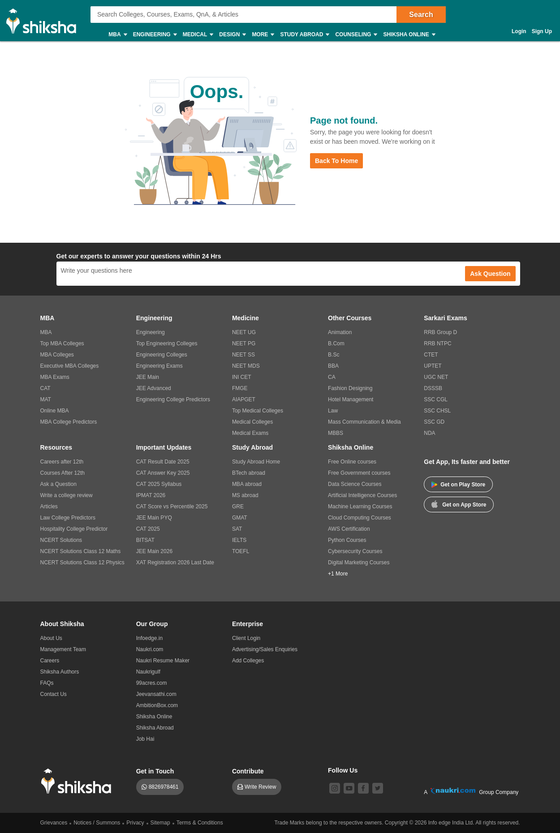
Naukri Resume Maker (163, 660)
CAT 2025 (148, 529)
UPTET (432, 366)
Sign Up (542, 31)
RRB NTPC (437, 343)
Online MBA (54, 411)
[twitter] (377, 788)
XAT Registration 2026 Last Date (175, 562)
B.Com (336, 343)
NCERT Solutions (61, 540)
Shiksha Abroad (155, 728)
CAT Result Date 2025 (163, 462)
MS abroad (245, 495)
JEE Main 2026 (154, 551)
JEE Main (147, 377)
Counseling (355, 34)
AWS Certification (349, 529)
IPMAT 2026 (151, 495)
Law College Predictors (67, 518)
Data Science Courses (354, 484)
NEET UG (244, 332)
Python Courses (347, 540)
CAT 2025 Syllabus (159, 484)
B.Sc (333, 355)
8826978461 (164, 787)
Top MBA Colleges (62, 343)
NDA (429, 433)
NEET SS (243, 355)
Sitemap (160, 823)
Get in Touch (155, 771)
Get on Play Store (458, 484)
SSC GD (434, 422)
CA (332, 377)
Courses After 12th (62, 473)
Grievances (54, 823)
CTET (431, 355)
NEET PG (243, 343)
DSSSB (433, 388)
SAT (237, 529)
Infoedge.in (149, 638)
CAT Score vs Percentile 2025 (172, 506)
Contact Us (53, 694)
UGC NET (436, 377)
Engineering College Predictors (173, 399)
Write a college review (66, 495)
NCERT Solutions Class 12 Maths (80, 551)
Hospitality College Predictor (74, 529)
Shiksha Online (408, 34)
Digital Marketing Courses (358, 562)
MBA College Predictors (68, 422)
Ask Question (490, 273)
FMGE (240, 388)
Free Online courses (352, 462)
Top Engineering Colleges (167, 343)
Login (519, 31)
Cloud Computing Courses (359, 518)
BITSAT (145, 540)
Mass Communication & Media (364, 422)
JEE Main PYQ (154, 518)
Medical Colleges (252, 422)
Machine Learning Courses (360, 506)
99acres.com (151, 683)
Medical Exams (250, 433)
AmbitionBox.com (157, 705)
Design (232, 34)
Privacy (135, 823)
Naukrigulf (148, 672)
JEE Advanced (153, 388)
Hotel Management (350, 399)
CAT (45, 388)
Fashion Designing (350, 388)
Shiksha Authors (59, 672)
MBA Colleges (57, 355)
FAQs (47, 683)
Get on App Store (458, 504)
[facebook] (363, 788)
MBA (117, 34)
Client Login (246, 638)
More (262, 34)
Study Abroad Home (256, 462)
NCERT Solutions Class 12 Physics (82, 562)
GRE (238, 506)
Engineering (154, 34)
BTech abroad (248, 473)
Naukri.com (150, 649)
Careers (50, 660)
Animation (340, 332)
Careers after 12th (62, 462)
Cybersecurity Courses (355, 551)
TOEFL (240, 551)
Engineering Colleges (161, 355)
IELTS (239, 540)
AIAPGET (243, 399)
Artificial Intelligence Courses (362, 495)
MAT (45, 399)
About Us (51, 638)
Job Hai (145, 739)
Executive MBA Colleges (69, 366)
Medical (198, 34)
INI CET (241, 377)
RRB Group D (440, 332)
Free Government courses (359, 473)
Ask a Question (58, 484)
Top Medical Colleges (257, 411)
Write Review (260, 787)
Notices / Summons (96, 823)
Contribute (248, 771)
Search (421, 14)
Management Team (63, 649)
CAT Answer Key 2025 (163, 473)
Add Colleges (248, 660)
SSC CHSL (437, 411)
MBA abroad (247, 484)
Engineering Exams (159, 366)
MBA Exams (54, 377)
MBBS (335, 433)
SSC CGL (436, 399)
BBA (333, 366)
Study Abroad (304, 34)
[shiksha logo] (78, 781)
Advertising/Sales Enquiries (264, 649)
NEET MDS (246, 366)
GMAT (239, 518)
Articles (49, 506)
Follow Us (343, 770)
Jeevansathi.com (156, 694)
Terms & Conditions (200, 823)
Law (333, 411)
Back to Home (336, 160)
